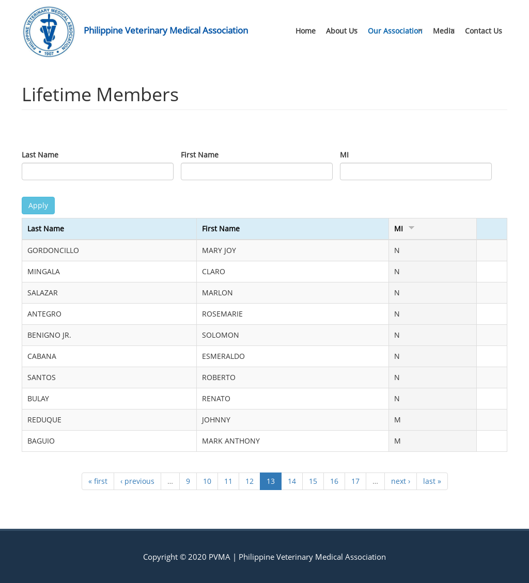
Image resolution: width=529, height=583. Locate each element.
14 (292, 481)
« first (97, 481)
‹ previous (137, 481)
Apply (38, 205)
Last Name (40, 155)
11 (228, 481)
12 (249, 481)
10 (207, 481)
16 (334, 481)
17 (355, 481)
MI (344, 155)
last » (432, 481)
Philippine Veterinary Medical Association (166, 30)
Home (305, 31)
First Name (200, 155)
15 (313, 481)
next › (400, 481)
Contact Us (483, 31)
